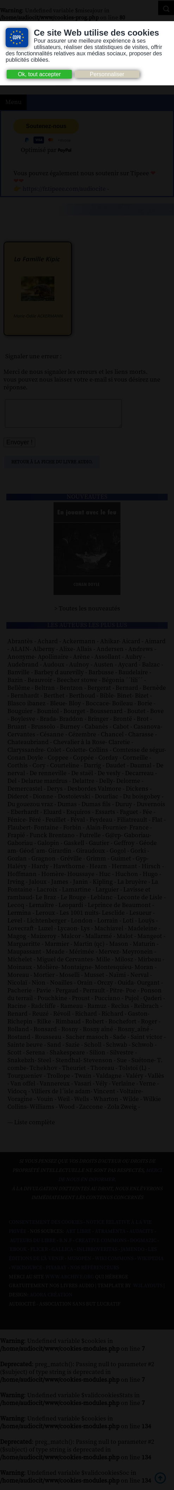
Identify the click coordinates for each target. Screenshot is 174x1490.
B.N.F (65, 1246)
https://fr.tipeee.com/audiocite (64, 189)
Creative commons (100, 1246)
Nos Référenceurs (94, 1273)
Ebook (18, 1255)
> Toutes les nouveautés (87, 614)
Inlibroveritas (97, 1255)
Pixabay (56, 1273)
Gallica (62, 1255)
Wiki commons (114, 1264)
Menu (13, 102)
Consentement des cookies (45, 1227)
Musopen (79, 1264)
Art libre (78, 1237)
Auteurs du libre (33, 1246)
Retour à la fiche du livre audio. (52, 467)
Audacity (141, 1237)
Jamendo (132, 1255)
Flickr (39, 1255)
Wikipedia (150, 1264)
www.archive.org (69, 1282)
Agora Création (51, 1300)
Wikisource (26, 1273)
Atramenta (110, 1237)
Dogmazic (143, 1246)
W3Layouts (147, 1291)
